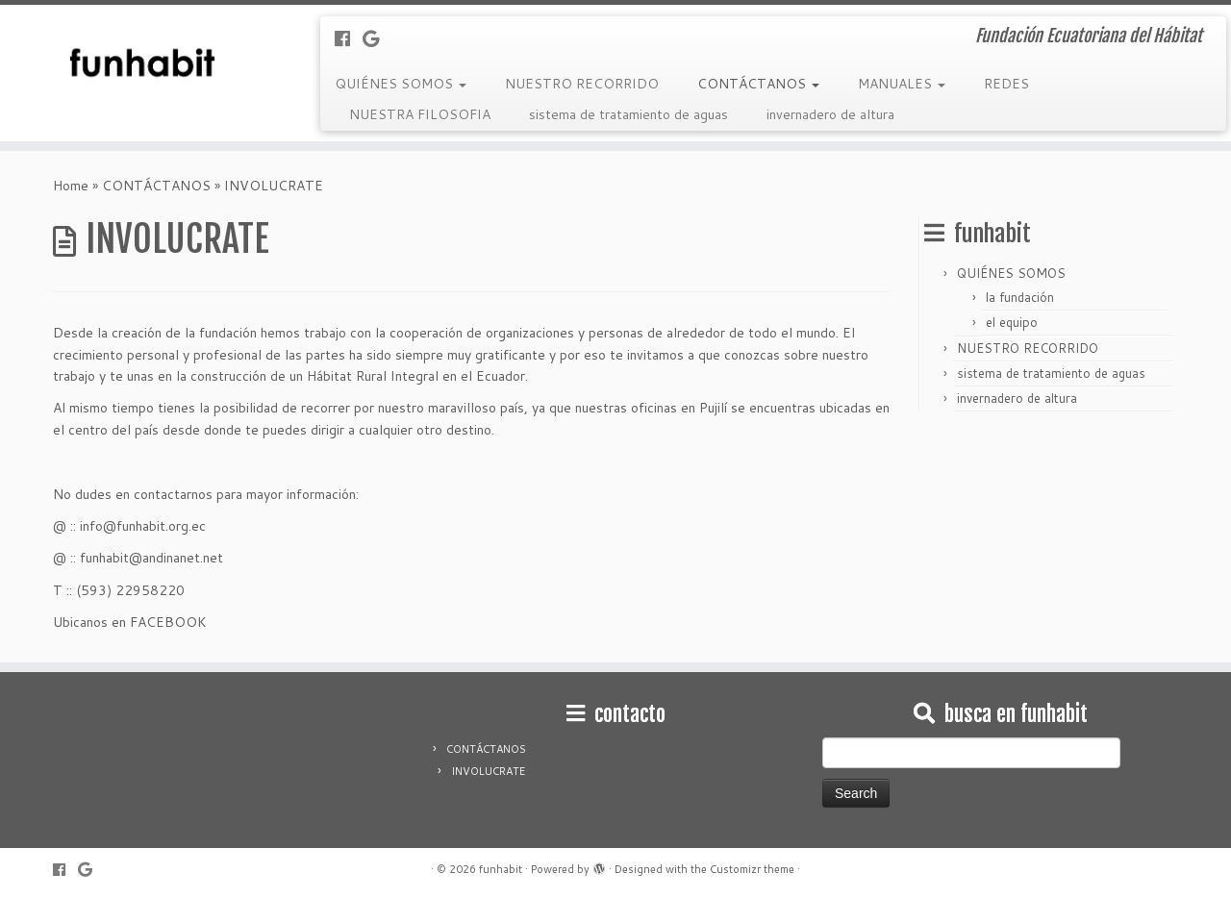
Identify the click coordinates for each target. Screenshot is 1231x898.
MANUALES (901, 83)
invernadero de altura (830, 114)
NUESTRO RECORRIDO (582, 83)
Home (70, 185)
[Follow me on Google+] (377, 38)
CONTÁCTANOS (758, 83)
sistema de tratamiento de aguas (628, 114)
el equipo (1012, 322)
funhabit (500, 869)
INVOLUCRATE (488, 771)
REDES (1006, 83)
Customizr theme (752, 869)
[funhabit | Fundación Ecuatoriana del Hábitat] (142, 62)
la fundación (1020, 297)
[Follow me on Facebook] (349, 38)
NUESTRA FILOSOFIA (419, 114)
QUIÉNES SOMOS (400, 83)
